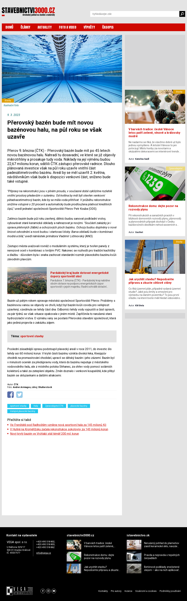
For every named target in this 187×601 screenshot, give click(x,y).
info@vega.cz (43, 553)
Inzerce (128, 591)
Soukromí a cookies (146, 591)
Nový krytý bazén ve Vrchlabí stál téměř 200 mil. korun (44, 433)
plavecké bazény (78, 406)
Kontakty (103, 591)
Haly (36, 406)
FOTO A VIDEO (67, 27)
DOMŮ (9, 27)
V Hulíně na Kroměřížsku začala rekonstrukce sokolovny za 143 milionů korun (59, 429)
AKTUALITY (45, 27)
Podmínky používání (170, 591)
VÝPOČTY (89, 27)
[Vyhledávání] (134, 14)
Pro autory (116, 591)
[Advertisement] (62, 474)
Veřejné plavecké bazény (22, 411)
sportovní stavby (18, 406)
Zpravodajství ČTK (54, 406)
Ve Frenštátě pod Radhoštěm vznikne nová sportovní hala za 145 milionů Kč (58, 425)
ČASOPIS (108, 27)
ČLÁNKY (25, 27)
